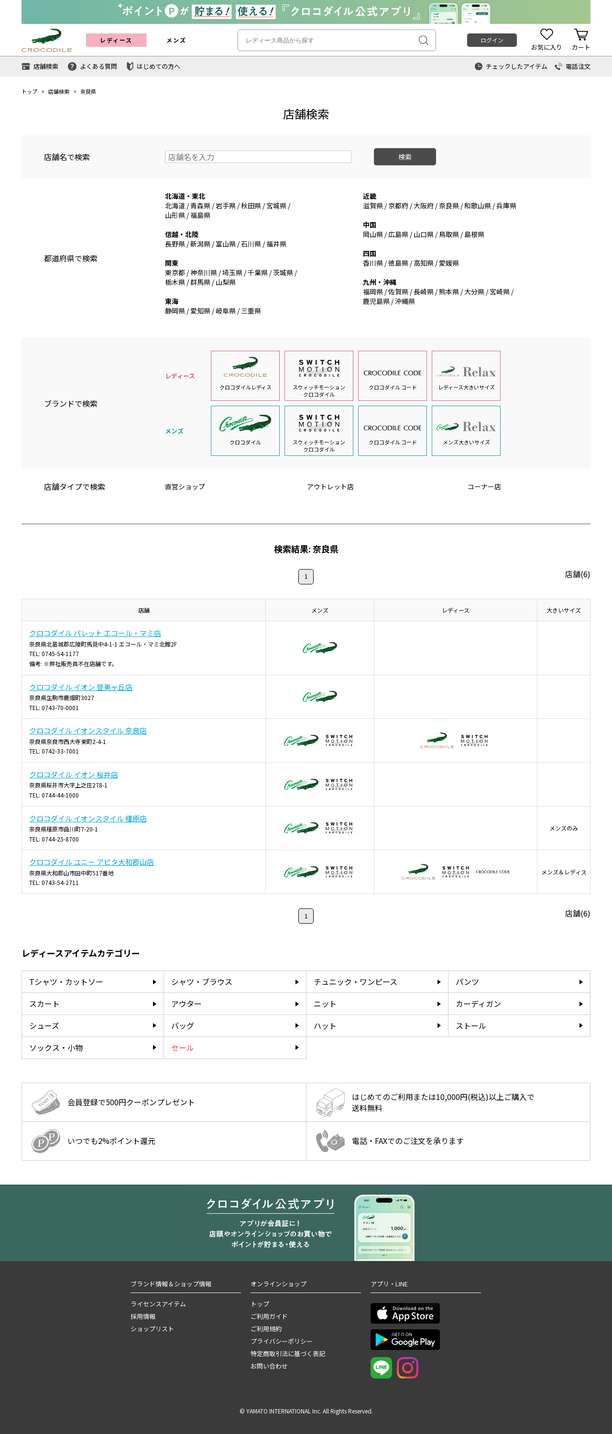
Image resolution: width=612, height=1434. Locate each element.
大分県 (474, 291)
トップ (29, 91)
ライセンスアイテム (158, 1303)
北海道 (175, 205)
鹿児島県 (376, 301)
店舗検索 (58, 91)
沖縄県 (405, 301)
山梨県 (226, 282)
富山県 (226, 243)
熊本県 (449, 291)
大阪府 (424, 205)
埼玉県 (232, 272)
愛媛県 (449, 263)
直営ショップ (185, 486)
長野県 (175, 243)
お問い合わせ (269, 1365)
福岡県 (373, 291)
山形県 (175, 215)
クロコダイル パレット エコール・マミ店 (95, 633)
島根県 (474, 234)
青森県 (200, 205)
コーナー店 (484, 486)
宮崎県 (500, 291)
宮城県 (276, 205)
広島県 (398, 234)
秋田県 (251, 205)
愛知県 (200, 310)
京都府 (398, 205)
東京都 (175, 272)
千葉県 (258, 272)
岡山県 (373, 234)
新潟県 (200, 243)
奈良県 (449, 205)
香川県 (373, 263)
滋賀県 (373, 205)
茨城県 (283, 272)
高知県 (424, 263)
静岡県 (175, 310)
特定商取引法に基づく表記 (288, 1353)
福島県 (200, 215)
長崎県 (424, 291)
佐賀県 (398, 291)
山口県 (424, 234)
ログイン (492, 40)
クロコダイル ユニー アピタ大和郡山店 (91, 862)
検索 (405, 157)
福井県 (276, 243)
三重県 (251, 310)
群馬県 (200, 282)
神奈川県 (203, 272)
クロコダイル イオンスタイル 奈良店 (88, 730)
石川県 (251, 243)
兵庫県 (506, 205)
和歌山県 (477, 205)
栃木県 (175, 282)
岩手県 (226, 205)
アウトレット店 (330, 486)
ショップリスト (152, 1328)
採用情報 (143, 1316)
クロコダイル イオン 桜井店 (73, 774)
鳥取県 (449, 234)
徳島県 (398, 263)
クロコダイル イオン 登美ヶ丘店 (80, 687)
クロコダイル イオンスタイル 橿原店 (88, 818)
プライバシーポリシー (282, 1341)
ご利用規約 (266, 1328)
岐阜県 (226, 310)
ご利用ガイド (269, 1316)
